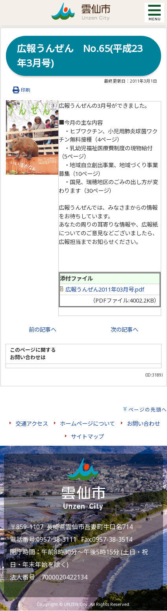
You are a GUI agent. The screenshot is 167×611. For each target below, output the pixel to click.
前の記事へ (42, 329)
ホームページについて (87, 423)
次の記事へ (124, 329)
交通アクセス (31, 423)
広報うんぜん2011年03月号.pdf (102, 289)
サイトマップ (87, 436)
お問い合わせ (143, 423)
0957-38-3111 (56, 539)
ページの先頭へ (147, 409)
